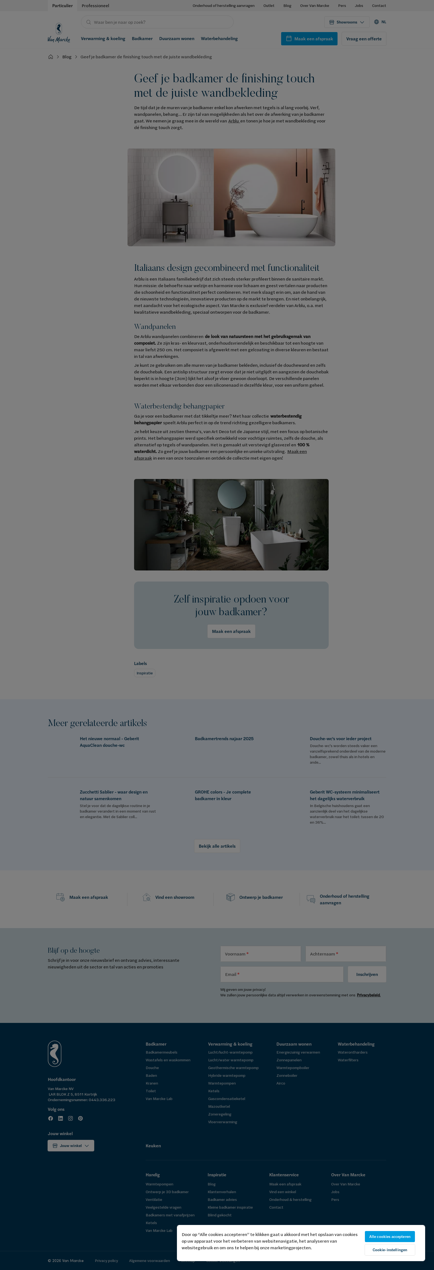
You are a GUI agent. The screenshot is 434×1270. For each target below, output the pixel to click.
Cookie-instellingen (390, 1250)
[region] (301, 1243)
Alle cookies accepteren (390, 1236)
